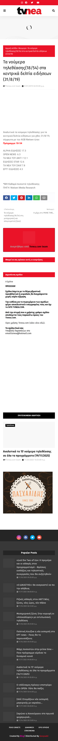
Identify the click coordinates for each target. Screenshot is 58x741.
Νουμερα (22, 48)
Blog (22, 736)
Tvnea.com (10, 317)
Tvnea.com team (13, 86)
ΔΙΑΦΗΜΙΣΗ (29, 728)
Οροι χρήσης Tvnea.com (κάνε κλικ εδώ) (25, 323)
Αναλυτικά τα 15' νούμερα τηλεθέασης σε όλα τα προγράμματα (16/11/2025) (36, 670)
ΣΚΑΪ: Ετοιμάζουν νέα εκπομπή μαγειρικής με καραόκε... (32, 701)
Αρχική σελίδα (11, 48)
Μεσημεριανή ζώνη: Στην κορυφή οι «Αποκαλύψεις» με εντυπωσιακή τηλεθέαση (35, 617)
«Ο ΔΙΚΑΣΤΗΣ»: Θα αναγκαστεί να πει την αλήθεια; (36, 587)
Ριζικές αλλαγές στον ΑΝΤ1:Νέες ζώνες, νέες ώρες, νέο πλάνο (33, 601)
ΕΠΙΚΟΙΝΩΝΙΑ (29, 731)
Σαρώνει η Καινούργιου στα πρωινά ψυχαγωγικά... (35, 715)
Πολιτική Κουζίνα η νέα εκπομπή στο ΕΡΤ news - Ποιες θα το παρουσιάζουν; (36, 635)
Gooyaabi (44, 736)
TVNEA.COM (18, 307)
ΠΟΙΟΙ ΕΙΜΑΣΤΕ (14, 728)
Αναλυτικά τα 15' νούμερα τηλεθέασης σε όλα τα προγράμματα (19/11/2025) (27, 453)
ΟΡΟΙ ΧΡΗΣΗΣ (44, 728)
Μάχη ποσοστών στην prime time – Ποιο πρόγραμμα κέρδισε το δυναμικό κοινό (35, 653)
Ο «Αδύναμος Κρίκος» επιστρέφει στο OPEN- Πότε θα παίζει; (34, 686)
